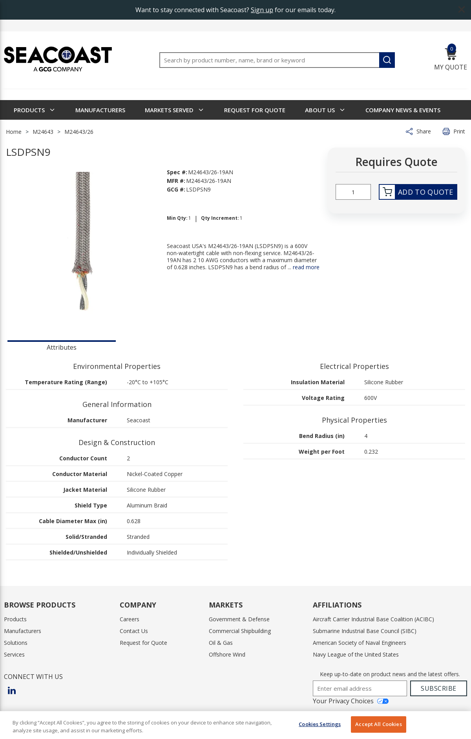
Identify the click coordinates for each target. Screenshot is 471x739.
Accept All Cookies (378, 724)
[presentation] (62, 346)
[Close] (458, 724)
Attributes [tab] (62, 347)
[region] (235, 725)
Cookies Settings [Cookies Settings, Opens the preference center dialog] (320, 724)
